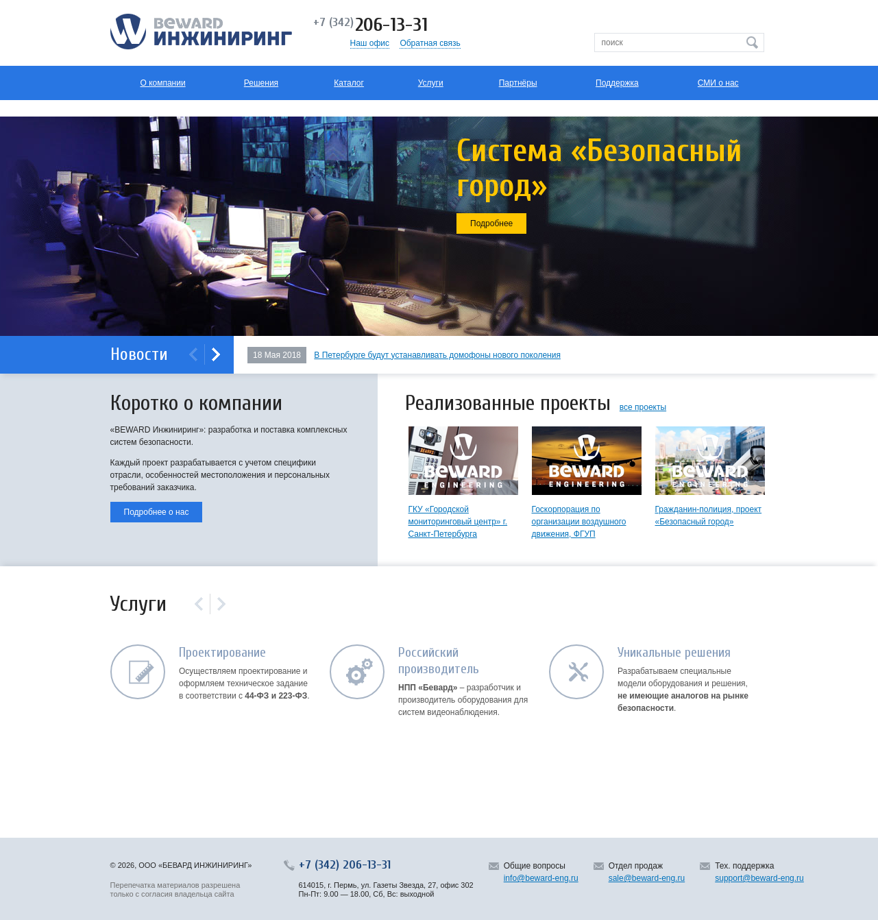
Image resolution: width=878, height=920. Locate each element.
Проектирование (222, 652)
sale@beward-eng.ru (647, 878)
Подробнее (491, 223)
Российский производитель (438, 660)
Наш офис (370, 43)
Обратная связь (430, 43)
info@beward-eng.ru (541, 878)
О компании (162, 83)
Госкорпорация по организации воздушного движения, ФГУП (579, 522)
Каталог (349, 83)
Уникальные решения (674, 652)
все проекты (643, 407)
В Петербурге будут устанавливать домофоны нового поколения (437, 355)
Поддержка (617, 83)
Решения (261, 83)
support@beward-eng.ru (759, 878)
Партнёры (518, 83)
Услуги (430, 83)
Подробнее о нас (156, 512)
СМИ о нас (718, 83)
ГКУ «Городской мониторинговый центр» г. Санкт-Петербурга (458, 522)
